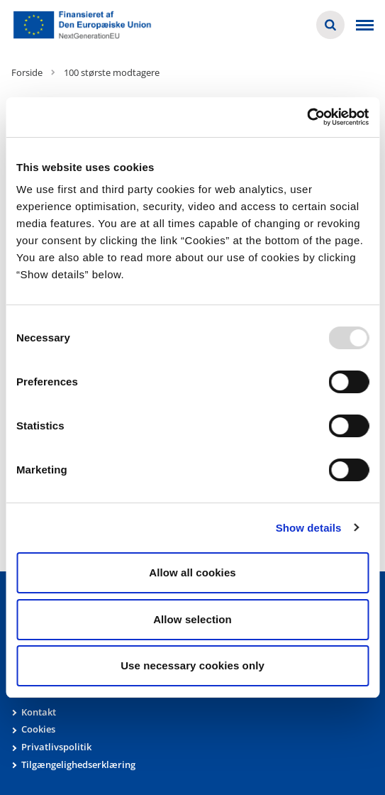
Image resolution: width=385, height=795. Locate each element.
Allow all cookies (192, 572)
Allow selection (192, 619)
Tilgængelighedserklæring (78, 764)
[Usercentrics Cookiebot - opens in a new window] (307, 117)
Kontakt (38, 712)
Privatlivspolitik (56, 746)
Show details (309, 528)
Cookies (38, 729)
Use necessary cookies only (192, 665)
